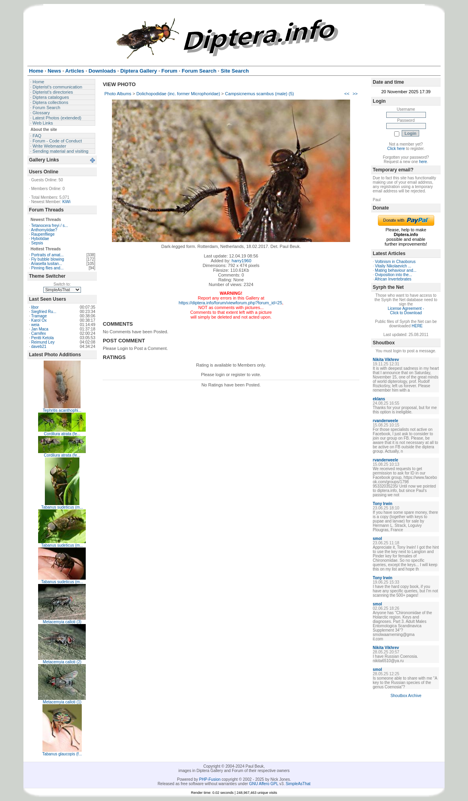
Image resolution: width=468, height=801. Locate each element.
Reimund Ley (43, 342)
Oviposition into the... (393, 275)
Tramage (39, 316)
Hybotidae (40, 238)
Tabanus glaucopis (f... (62, 754)
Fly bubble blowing (47, 259)
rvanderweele (385, 421)
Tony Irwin (382, 503)
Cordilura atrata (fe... (62, 434)
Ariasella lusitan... (46, 263)
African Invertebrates (393, 279)
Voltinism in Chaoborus (395, 261)
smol (377, 538)
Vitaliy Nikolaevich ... (393, 266)
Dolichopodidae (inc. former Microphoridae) (178, 93)
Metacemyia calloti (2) (62, 662)
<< (346, 93)
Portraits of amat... (47, 255)
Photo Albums (117, 93)
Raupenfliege (43, 234)
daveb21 (38, 346)
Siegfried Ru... (43, 311)
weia (35, 325)
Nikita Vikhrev (386, 359)
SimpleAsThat (298, 784)
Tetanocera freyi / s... (49, 225)
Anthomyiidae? (44, 230)
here (423, 161)
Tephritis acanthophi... (62, 410)
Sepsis (37, 243)
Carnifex (38, 333)
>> (355, 93)
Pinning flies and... (47, 268)
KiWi (66, 202)
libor (35, 307)
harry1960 (242, 260)
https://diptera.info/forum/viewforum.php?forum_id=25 (230, 302)
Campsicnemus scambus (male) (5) (259, 93)
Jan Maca (39, 329)
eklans (379, 399)
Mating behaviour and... (396, 270)
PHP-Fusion (210, 779)
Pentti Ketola (42, 338)
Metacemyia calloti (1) (62, 702)
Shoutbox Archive (406, 695)
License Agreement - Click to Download (406, 310)
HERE (417, 326)
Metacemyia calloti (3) (62, 622)
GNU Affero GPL (263, 784)
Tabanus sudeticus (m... (62, 507)
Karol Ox (39, 320)
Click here (396, 148)
